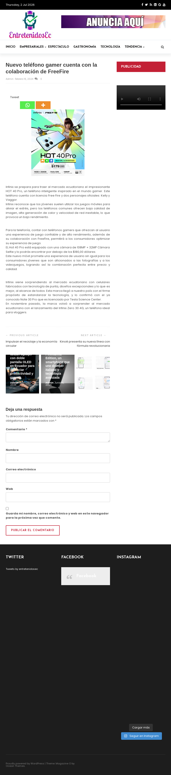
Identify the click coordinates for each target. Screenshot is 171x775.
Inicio (10, 46)
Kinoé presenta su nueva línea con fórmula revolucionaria (85, 343)
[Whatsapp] (27, 102)
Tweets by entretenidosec (22, 569)
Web (9, 489)
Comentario (16, 429)
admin (10, 79)
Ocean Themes (15, 766)
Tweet (14, 97)
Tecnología (110, 46)
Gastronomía (84, 46)
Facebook (86, 576)
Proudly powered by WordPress (25, 763)
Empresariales (33, 46)
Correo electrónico (21, 469)
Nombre (12, 450)
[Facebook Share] (6, 98)
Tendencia (135, 46)
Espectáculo (58, 46)
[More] (43, 102)
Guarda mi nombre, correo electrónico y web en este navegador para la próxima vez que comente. (57, 515)
